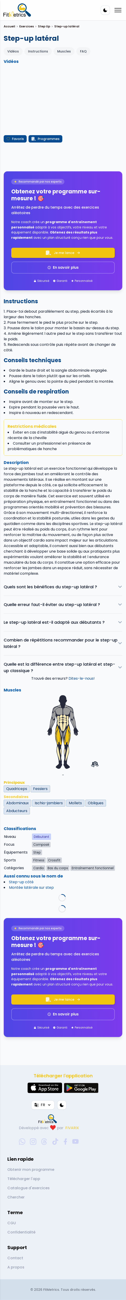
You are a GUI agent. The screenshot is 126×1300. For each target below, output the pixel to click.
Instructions (38, 51)
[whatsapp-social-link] (22, 1141)
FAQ (83, 51)
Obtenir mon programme (30, 1169)
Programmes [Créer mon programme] (45, 139)
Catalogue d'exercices (28, 1188)
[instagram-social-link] (33, 1141)
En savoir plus (63, 267)
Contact (15, 1258)
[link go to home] (48, 1118)
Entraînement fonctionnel (93, 868)
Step (37, 852)
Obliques (95, 803)
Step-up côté (21, 882)
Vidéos (13, 51)
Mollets (75, 803)
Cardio (38, 868)
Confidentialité (21, 1232)
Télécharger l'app (23, 1178)
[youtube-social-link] (75, 1141)
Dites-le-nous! (82, 678)
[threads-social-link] (44, 1141)
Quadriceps (16, 788)
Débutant (41, 836)
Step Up (44, 26)
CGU (11, 1223)
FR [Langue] (43, 1105)
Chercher (16, 1197)
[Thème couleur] (105, 10)
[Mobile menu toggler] (118, 10)
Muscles (64, 51)
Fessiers (40, 788)
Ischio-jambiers (49, 803)
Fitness (38, 860)
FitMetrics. (52, 1289)
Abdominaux (17, 803)
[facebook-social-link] (65, 1141)
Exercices (26, 26)
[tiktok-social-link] (55, 1141)
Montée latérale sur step (31, 887)
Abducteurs (16, 810)
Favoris (15, 139)
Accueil (9, 26)
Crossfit (54, 860)
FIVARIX (72, 1128)
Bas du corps (58, 868)
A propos (15, 1267)
